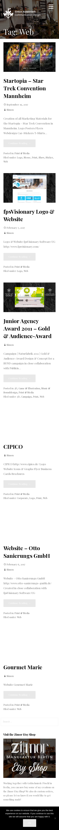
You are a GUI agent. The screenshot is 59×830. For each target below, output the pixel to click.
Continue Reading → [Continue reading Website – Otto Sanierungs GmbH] (19, 603)
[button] (51, 7)
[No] (55, 818)
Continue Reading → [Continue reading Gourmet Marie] (19, 694)
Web (5, 161)
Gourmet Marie (22, 667)
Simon (10, 109)
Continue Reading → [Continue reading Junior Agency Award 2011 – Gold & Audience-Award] (19, 378)
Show (41, 157)
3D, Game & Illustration (27, 388)
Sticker (49, 157)
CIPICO (13, 446)
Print (34, 157)
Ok (29, 823)
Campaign (26, 396)
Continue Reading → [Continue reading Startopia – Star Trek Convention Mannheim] (19, 143)
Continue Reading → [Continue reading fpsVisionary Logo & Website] (19, 256)
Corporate (22, 498)
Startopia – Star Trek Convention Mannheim (24, 88)
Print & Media (21, 153)
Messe (27, 157)
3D (18, 396)
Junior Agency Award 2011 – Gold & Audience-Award (27, 328)
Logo (19, 157)
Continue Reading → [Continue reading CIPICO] (19, 484)
